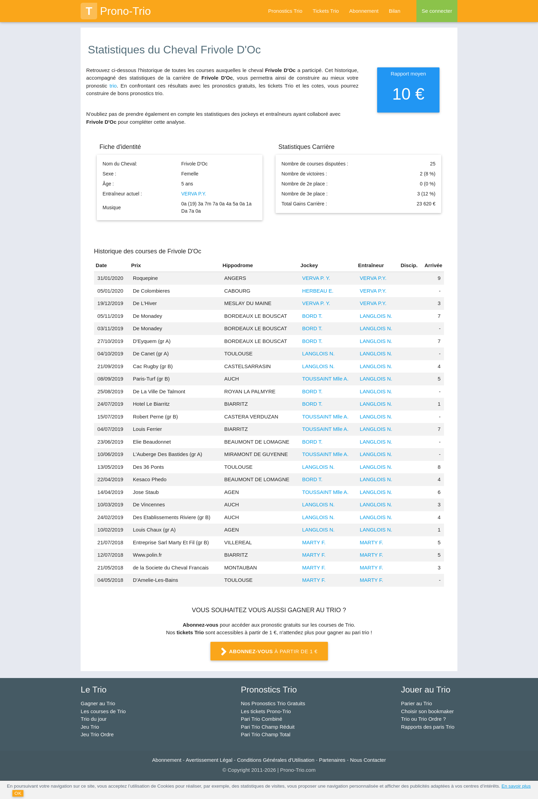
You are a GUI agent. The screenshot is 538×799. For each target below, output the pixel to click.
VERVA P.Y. (193, 193)
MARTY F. (313, 542)
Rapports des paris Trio (427, 727)
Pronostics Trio (285, 11)
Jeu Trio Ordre (97, 734)
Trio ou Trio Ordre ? (423, 719)
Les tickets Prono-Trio (266, 711)
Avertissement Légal (209, 760)
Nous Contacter (368, 760)
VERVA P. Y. (316, 278)
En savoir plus (516, 786)
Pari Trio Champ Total (265, 734)
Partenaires (332, 760)
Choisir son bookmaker (427, 711)
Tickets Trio (326, 11)
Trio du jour (93, 719)
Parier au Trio (416, 703)
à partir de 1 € (269, 652)
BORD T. (312, 316)
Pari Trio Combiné (261, 719)
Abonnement (364, 11)
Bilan (394, 11)
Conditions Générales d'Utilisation (275, 760)
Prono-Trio (116, 11)
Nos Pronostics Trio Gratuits (273, 703)
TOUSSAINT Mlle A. (325, 379)
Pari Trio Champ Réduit (267, 727)
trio (113, 86)
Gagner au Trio (98, 703)
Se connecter (437, 11)
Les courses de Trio (103, 711)
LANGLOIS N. (376, 316)
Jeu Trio (90, 727)
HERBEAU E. (317, 291)
